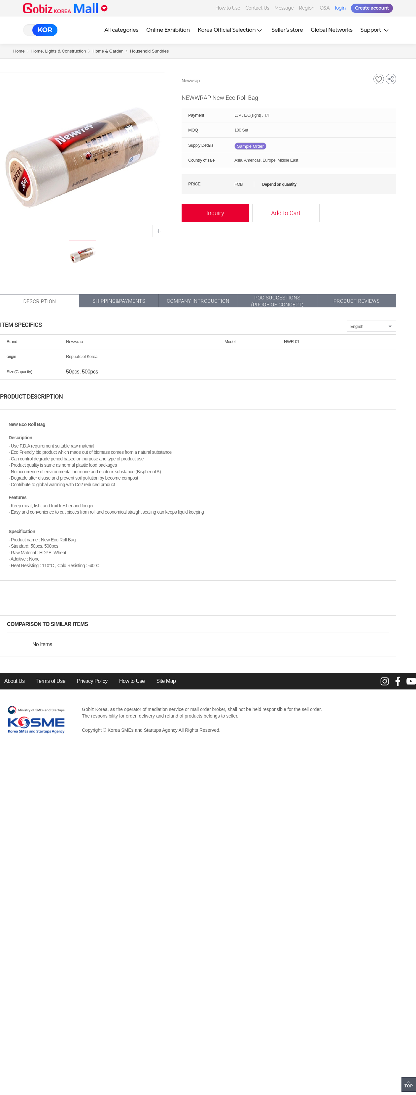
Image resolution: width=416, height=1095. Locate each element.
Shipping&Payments (118, 301)
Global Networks (331, 30)
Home (19, 51)
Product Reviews (356, 301)
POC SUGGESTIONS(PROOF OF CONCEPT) (277, 301)
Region (306, 8)
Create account (372, 8)
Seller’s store (287, 30)
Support (375, 30)
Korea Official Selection (231, 30)
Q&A (325, 8)
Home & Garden (107, 51)
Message (284, 8)
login (340, 8)
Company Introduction (198, 301)
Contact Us (257, 8)
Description (39, 301)
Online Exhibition (168, 30)
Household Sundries (149, 51)
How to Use (227, 8)
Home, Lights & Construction (58, 51)
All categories (121, 30)
